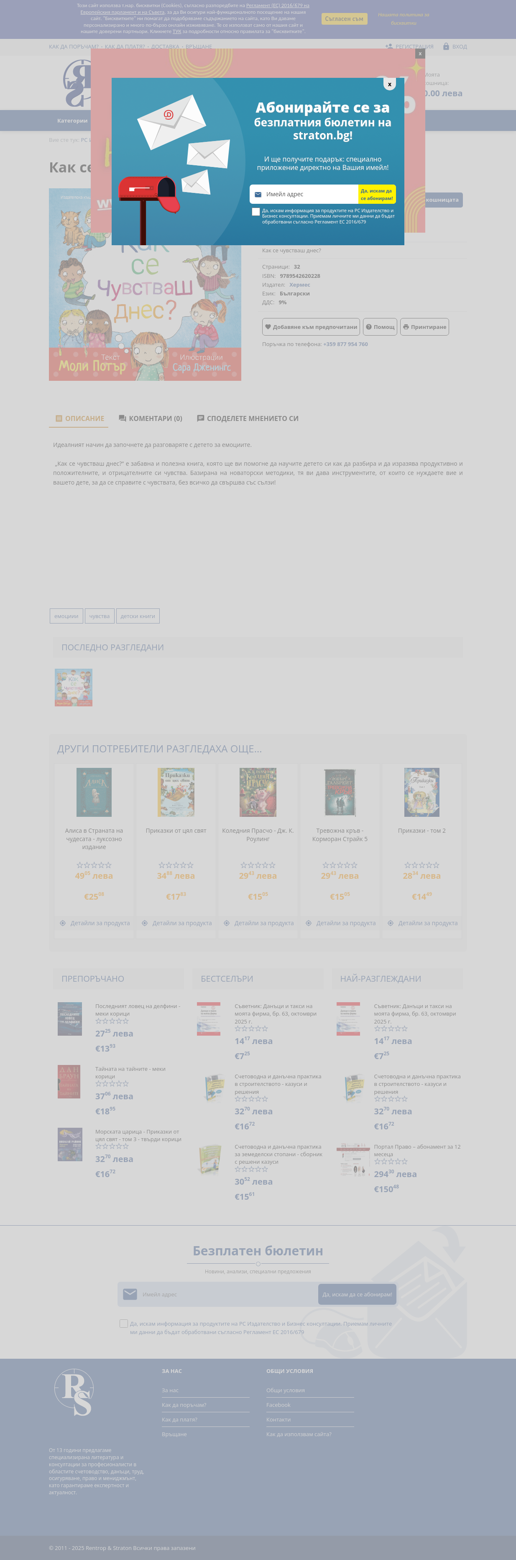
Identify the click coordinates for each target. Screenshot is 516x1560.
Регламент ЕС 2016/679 (340, 221)
